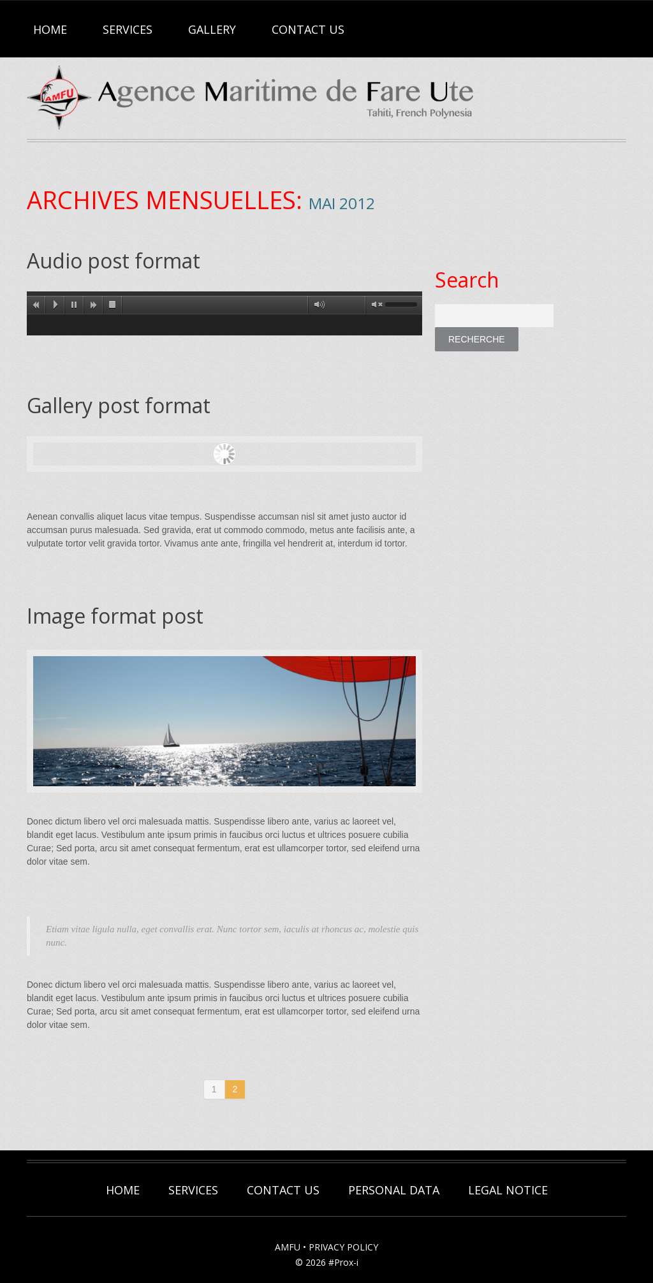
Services (127, 29)
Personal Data (393, 1190)
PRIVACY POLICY (343, 1247)
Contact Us (308, 29)
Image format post (115, 615)
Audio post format (113, 260)
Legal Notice (508, 1190)
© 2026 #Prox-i (326, 1262)
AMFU (287, 1247)
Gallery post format (118, 405)
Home (50, 29)
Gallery (212, 29)
